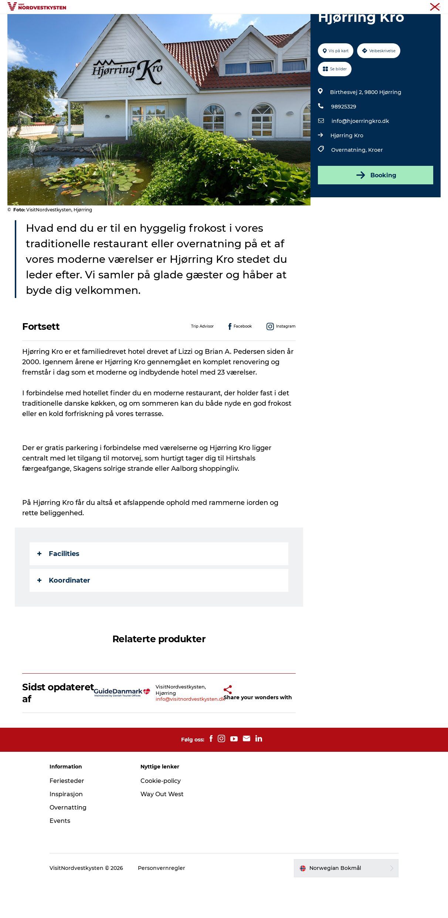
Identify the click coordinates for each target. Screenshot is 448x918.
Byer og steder (139, 23)
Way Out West (162, 829)
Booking (375, 210)
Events (222, 23)
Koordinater (63, 616)
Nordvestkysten (423, 7)
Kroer (375, 185)
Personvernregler (161, 903)
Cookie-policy (160, 816)
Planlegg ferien (308, 23)
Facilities (58, 589)
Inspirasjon (185, 23)
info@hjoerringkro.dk (360, 156)
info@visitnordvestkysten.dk (176, 734)
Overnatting (259, 23)
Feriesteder (67, 816)
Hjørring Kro (346, 170)
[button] (210, 728)
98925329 (343, 141)
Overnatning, (349, 185)
